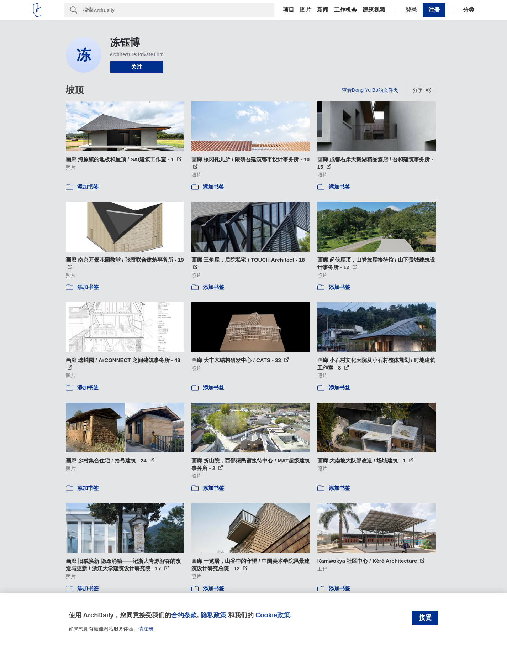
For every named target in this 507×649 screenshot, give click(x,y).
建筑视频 (374, 10)
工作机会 (345, 10)
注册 (434, 10)
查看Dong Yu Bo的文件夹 (370, 90)
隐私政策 (213, 615)
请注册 (145, 629)
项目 (288, 10)
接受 (425, 617)
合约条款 (184, 615)
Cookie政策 (272, 615)
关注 (136, 67)
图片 (305, 10)
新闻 (322, 10)
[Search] (178, 10)
